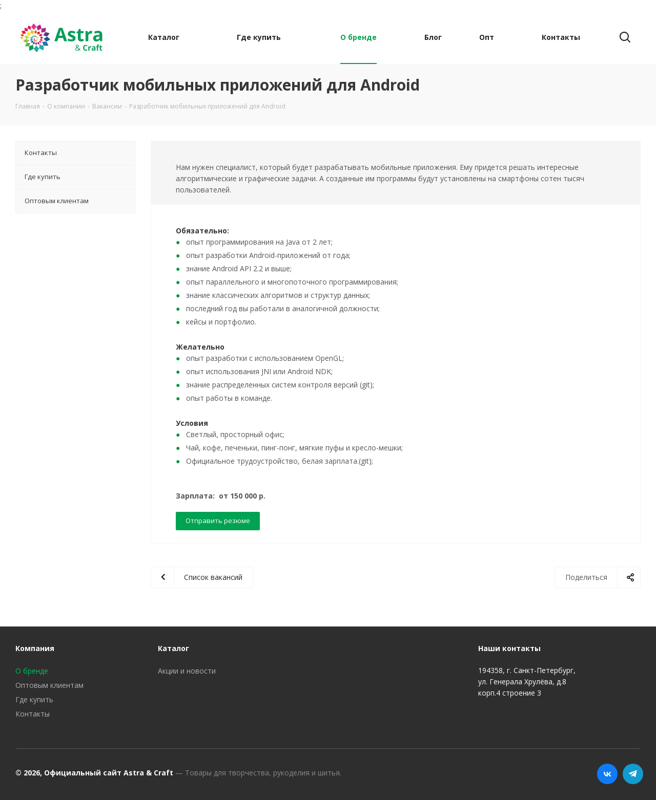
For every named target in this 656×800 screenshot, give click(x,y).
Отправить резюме (218, 520)
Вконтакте (607, 774)
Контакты (32, 714)
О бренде (31, 671)
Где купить (34, 699)
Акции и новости (187, 671)
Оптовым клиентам (49, 685)
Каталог (173, 648)
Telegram (633, 774)
